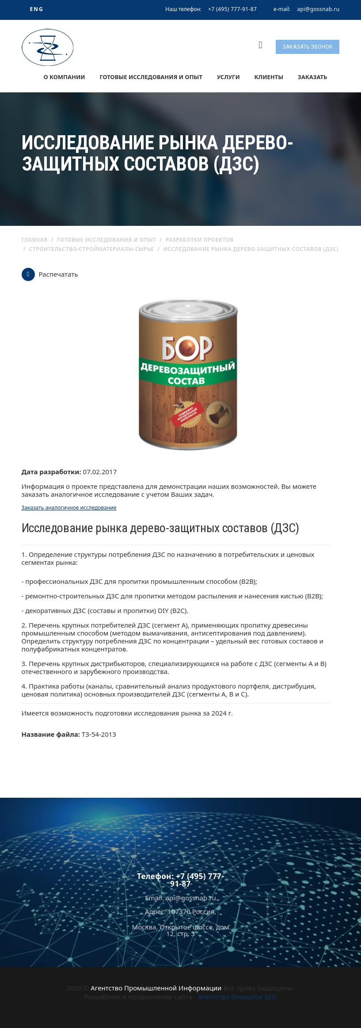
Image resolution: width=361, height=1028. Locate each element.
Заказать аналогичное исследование (69, 507)
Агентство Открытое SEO (237, 996)
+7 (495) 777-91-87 (232, 9)
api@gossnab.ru (318, 9)
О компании (64, 77)
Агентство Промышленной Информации (156, 987)
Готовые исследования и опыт (150, 77)
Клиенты (269, 77)
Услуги (228, 77)
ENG (36, 9)
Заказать (312, 77)
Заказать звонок (307, 47)
